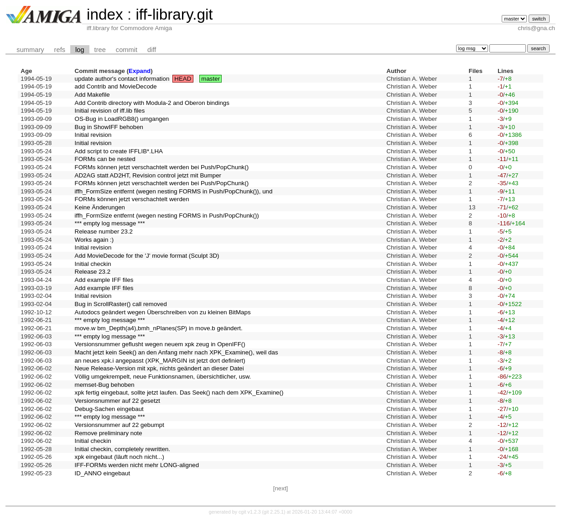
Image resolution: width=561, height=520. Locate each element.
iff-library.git (174, 14)
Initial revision (93, 134)
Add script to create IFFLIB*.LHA (119, 151)
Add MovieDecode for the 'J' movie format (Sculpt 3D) (147, 255)
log (79, 49)
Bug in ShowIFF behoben (109, 127)
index (105, 14)
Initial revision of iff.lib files (110, 110)
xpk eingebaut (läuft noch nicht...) (119, 456)
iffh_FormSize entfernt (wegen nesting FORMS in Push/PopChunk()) (167, 215)
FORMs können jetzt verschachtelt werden (132, 199)
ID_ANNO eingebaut (102, 473)
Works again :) (94, 239)
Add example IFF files (104, 279)
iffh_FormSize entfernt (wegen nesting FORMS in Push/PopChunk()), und (174, 191)
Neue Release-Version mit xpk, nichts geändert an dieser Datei (159, 368)
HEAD (182, 78)
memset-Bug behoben (105, 384)
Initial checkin (93, 263)
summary (30, 49)
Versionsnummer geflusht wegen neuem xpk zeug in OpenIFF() (160, 344)
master (210, 78)
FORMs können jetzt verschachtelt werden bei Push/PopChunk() (162, 167)
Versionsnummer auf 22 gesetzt (117, 400)
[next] (280, 488)
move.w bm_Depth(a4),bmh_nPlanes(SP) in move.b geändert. (159, 328)
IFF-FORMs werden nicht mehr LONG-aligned (137, 465)
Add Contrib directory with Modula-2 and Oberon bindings (152, 102)
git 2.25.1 (274, 512)
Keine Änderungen (100, 207)
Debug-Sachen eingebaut (109, 409)
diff (151, 49)
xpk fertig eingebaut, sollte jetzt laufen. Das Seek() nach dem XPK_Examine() (179, 392)
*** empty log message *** (110, 223)
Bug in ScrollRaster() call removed (121, 304)
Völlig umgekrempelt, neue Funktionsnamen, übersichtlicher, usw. (163, 376)
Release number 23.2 (104, 231)
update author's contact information (122, 78)
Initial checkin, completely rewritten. (123, 449)
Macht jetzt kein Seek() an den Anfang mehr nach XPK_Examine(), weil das (176, 352)
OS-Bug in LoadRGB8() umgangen (122, 118)
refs (59, 49)
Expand (140, 71)
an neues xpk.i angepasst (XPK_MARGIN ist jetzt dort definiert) (160, 360)
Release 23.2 (93, 271)
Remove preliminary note (108, 433)
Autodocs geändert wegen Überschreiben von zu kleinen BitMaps (163, 312)
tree (100, 49)
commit (126, 49)
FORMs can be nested (105, 159)
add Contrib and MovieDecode (116, 86)
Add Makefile (92, 94)
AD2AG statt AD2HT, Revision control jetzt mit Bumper (148, 175)
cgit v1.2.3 (250, 512)
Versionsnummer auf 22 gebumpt (119, 424)
